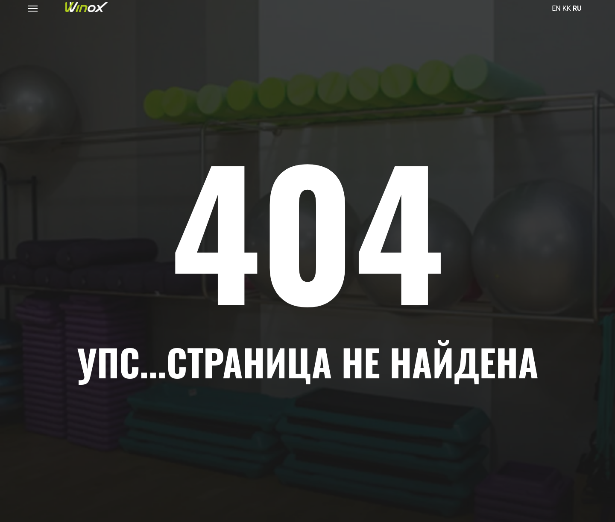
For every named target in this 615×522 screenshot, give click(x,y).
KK (566, 8)
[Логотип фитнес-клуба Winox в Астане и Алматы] (86, 7)
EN (556, 8)
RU (577, 8)
